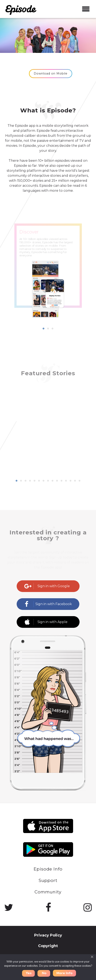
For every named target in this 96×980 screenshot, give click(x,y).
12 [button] (66, 481)
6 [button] (39, 481)
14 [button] (75, 481)
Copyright (48, 946)
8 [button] (48, 481)
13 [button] (70, 481)
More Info (64, 973)
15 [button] (79, 481)
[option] (48, 280)
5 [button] (34, 481)
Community (48, 891)
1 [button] (43, 329)
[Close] (92, 957)
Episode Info (48, 869)
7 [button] (43, 481)
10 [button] (57, 481)
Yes (29, 973)
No (44, 973)
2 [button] (48, 329)
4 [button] (30, 481)
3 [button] (52, 329)
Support (48, 880)
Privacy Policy (48, 935)
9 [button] (52, 481)
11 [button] (61, 481)
